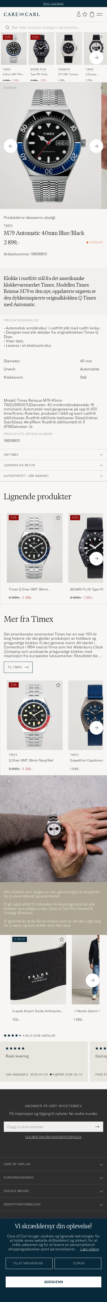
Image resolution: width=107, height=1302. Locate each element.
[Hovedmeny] (99, 14)
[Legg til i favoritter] (57, 518)
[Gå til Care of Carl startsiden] (22, 14)
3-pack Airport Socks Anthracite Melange (36, 1011)
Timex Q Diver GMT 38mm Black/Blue (28, 589)
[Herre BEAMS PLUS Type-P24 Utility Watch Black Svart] (41, 49)
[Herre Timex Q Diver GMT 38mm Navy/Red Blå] (35, 715)
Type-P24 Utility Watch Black (38, 74)
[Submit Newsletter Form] (97, 1127)
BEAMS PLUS (38, 69)
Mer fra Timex (28, 619)
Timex (7, 69)
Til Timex (18, 667)
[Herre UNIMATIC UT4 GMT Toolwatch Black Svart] (69, 49)
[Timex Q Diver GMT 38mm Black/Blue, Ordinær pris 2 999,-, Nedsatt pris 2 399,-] (14, 57)
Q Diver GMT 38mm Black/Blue (13, 74)
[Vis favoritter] (84, 14)
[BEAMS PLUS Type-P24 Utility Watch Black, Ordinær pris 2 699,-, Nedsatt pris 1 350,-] (41, 57)
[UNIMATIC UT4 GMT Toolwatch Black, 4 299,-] (69, 57)
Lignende (38, 496)
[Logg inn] (78, 14)
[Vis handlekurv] (92, 14)
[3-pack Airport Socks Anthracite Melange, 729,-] (38, 978)
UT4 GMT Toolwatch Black (69, 74)
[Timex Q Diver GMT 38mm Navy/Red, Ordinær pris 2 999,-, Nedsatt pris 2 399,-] (34, 725)
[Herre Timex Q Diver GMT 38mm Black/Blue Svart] (14, 49)
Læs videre (89, 1249)
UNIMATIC (64, 69)
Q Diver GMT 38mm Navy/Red (31, 760)
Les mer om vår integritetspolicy (53, 1137)
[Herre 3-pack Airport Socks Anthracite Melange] (38, 969)
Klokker (10, 88)
